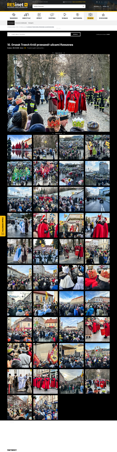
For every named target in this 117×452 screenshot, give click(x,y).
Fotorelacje (11, 23)
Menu (106, 6)
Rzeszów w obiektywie (21, 23)
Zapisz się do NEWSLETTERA (78, 1)
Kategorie (30, 23)
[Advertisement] (58, 434)
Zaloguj (97, 6)
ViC (25, 48)
